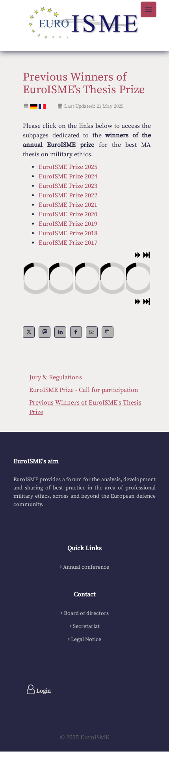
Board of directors (86, 613)
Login (39, 689)
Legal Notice (86, 639)
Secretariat (86, 626)
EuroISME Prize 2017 (68, 243)
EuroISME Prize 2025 (68, 167)
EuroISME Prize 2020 (68, 214)
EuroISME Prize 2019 (68, 224)
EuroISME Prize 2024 (68, 176)
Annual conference (86, 567)
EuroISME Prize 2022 (68, 195)
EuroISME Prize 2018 (68, 233)
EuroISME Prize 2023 (68, 186)
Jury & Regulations (55, 377)
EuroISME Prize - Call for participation (83, 390)
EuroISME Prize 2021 (68, 205)
